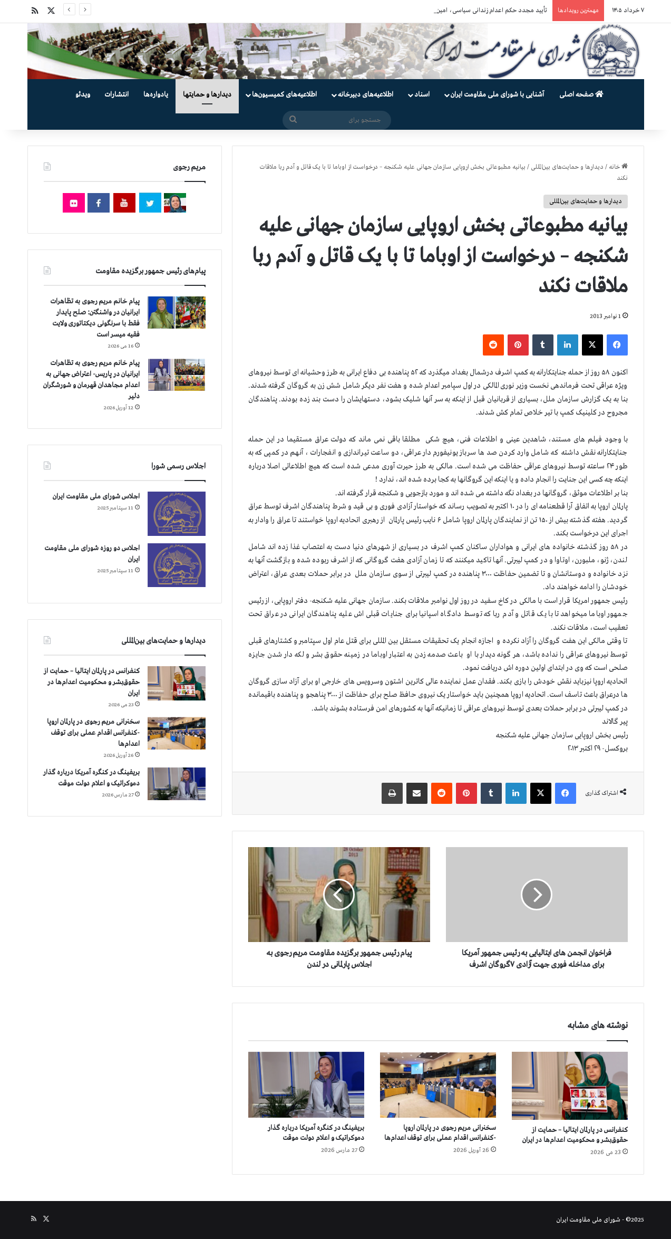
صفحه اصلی (581, 94)
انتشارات (117, 94)
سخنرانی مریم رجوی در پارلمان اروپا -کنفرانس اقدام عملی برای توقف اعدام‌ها (93, 732)
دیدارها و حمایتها (207, 94)
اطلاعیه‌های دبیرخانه (365, 94)
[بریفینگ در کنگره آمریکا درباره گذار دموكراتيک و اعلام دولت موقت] (306, 1085)
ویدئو (82, 94)
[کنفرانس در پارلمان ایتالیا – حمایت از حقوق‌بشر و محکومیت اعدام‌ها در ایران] (570, 1086)
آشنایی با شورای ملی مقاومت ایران (497, 94)
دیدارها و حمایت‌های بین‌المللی (567, 167)
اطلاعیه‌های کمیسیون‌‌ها (284, 94)
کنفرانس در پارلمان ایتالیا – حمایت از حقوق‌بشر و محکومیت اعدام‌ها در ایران (92, 682)
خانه (618, 167)
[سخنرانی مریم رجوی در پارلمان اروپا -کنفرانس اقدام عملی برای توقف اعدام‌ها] (438, 1085)
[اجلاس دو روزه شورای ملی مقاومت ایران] (177, 565)
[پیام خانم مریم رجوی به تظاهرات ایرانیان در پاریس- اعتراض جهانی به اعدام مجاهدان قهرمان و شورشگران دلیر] (177, 374)
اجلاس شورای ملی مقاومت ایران (96, 496)
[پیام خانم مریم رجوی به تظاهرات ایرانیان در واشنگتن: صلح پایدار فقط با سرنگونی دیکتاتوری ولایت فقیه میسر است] (177, 312)
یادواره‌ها (155, 94)
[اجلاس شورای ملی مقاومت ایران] (177, 513)
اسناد (422, 94)
